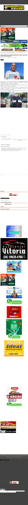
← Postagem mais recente (16, 139)
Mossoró (4, 52)
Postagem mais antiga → (23, 139)
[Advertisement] (14, 18)
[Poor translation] (3, 490)
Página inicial (20, 140)
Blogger (26, 455)
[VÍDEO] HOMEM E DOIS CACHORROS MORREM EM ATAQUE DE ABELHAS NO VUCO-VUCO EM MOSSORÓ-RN (13, 56)
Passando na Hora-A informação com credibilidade (13, 455)
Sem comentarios (14, 57)
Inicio (1, 52)
